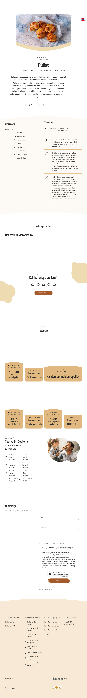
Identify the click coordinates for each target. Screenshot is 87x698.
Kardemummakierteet (34, 358)
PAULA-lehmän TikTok (34, 653)
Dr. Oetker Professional (52, 626)
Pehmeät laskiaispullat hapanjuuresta (53, 406)
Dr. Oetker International (52, 630)
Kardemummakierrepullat (63, 358)
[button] (43, 55)
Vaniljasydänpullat (34, 406)
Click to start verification (61, 574)
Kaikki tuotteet (10, 622)
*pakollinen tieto (46, 589)
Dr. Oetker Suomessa (51, 622)
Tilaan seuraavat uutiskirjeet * (51, 544)
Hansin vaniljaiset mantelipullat (14, 406)
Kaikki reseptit (10, 626)
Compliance (48, 634)
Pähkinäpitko (73, 406)
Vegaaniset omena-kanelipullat (14, 358)
